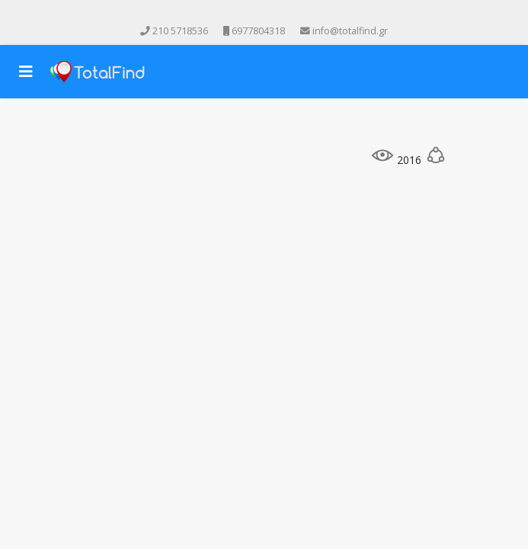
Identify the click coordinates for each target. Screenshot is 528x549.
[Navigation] (26, 71)
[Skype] (296, 14)
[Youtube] (253, 14)
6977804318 (258, 30)
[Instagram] (275, 14)
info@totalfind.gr (350, 30)
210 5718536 (180, 30)
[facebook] (232, 14)
